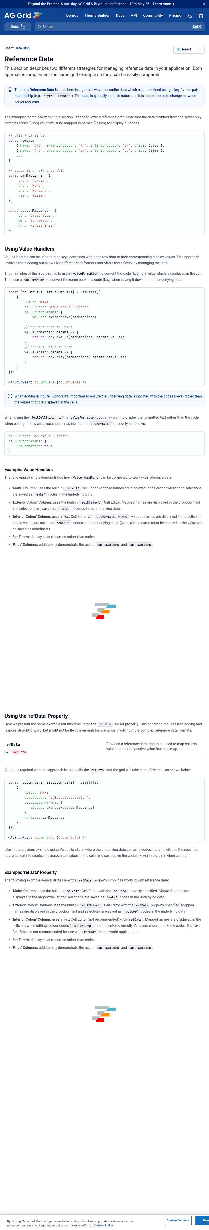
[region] (104, 1222)
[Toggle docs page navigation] (17, 26)
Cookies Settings (177, 1220)
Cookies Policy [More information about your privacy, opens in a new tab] (103, 1225)
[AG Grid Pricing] (175, 15)
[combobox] (189, 50)
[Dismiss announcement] (203, 4)
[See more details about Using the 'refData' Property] (7, 752)
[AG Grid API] (134, 15)
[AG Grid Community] (153, 15)
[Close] (204, 1222)
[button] (120, 26)
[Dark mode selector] (190, 15)
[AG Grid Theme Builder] (97, 15)
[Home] (23, 15)
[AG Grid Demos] (72, 15)
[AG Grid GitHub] (201, 15)
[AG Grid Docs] (120, 15)
